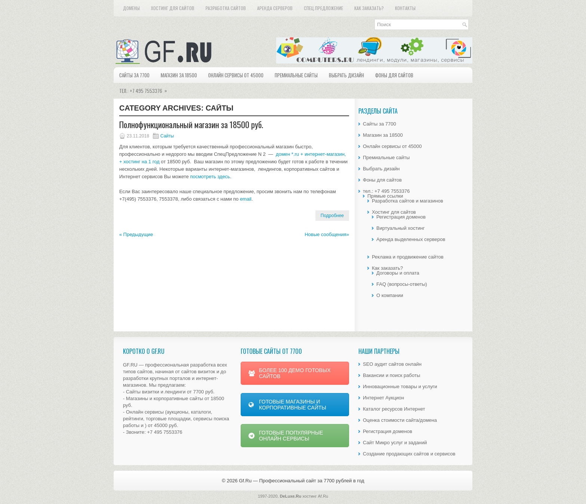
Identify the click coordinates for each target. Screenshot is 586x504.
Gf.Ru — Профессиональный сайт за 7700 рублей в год (301, 480)
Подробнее (332, 215)
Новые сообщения (327, 234)
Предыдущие (136, 234)
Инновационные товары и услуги (400, 386)
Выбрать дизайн (346, 75)
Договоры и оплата (397, 273)
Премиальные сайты (296, 75)
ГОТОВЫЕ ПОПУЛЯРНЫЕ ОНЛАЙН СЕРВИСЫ (286, 436)
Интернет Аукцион (383, 398)
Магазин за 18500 (179, 75)
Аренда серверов (275, 8)
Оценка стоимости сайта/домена (400, 420)
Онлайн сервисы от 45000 (235, 75)
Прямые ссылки (385, 196)
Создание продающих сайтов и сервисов (409, 454)
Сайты (167, 136)
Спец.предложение (323, 8)
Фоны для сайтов (394, 75)
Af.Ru (323, 496)
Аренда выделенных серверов (410, 239)
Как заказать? (369, 8)
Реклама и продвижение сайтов (408, 257)
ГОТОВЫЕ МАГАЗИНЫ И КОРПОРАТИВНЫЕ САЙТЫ (287, 405)
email (246, 199)
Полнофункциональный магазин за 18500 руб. (191, 124)
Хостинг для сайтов (172, 8)
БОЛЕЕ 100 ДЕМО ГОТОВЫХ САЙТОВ (290, 373)
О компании (389, 295)
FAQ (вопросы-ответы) (401, 284)
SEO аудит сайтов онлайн (392, 364)
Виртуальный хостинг (400, 228)
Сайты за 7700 (134, 75)
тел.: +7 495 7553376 (145, 89)
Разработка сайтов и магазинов (407, 201)
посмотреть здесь (210, 176)
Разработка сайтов (226, 8)
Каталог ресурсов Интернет (394, 409)
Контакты (405, 8)
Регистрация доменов (401, 217)
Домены (131, 8)
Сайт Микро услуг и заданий (395, 442)
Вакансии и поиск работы (391, 375)
